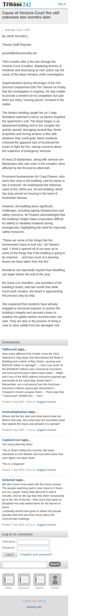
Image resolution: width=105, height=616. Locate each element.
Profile (55, 588)
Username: (9, 541)
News (9, 588)
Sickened (8, 480)
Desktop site (34, 607)
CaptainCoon (11, 440)
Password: (8, 547)
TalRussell (9, 349)
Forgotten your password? (36, 554)
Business (24, 588)
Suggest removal (46, 401)
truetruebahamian (14, 412)
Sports (39, 588)
